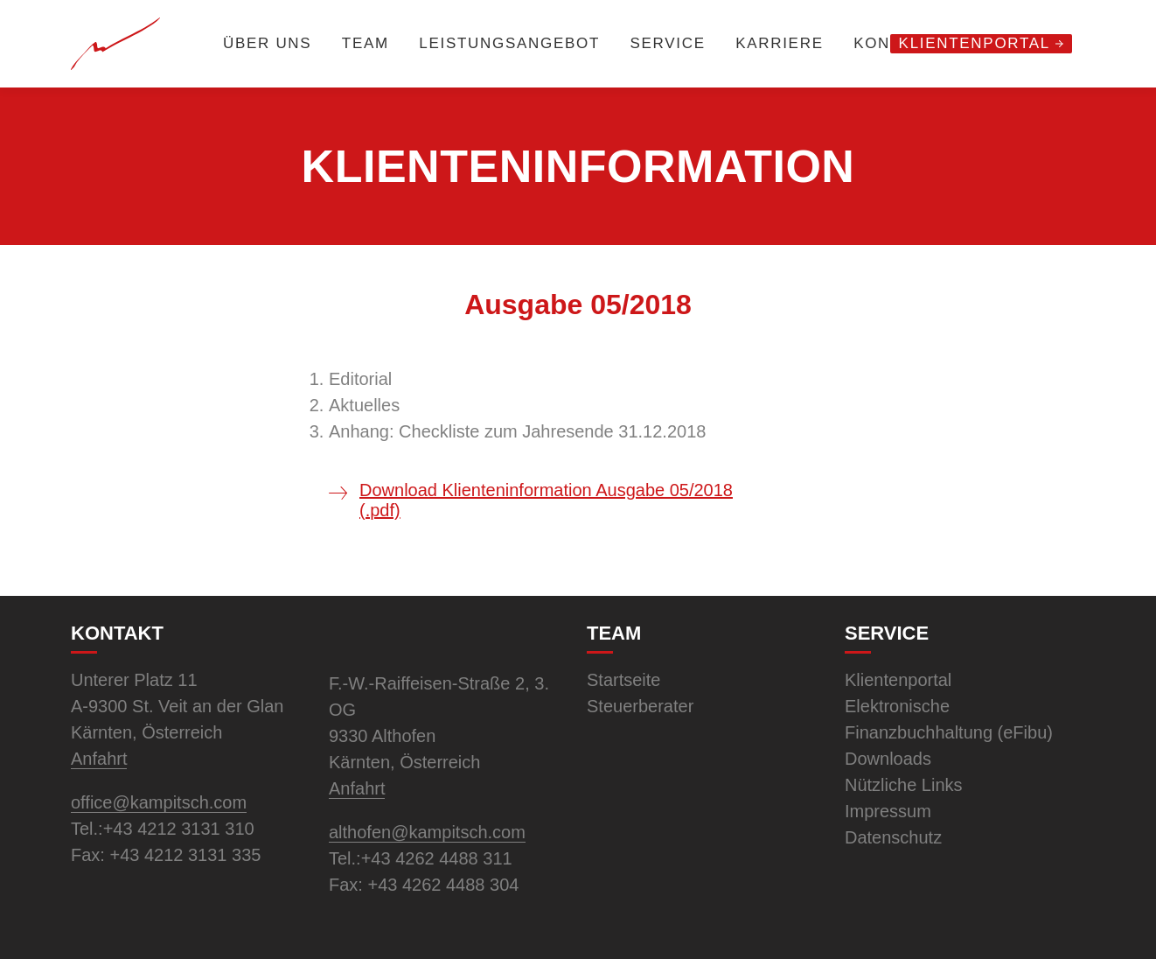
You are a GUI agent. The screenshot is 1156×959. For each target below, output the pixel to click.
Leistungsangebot (509, 43)
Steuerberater (640, 706)
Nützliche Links (904, 784)
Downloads (888, 758)
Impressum (888, 811)
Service (667, 43)
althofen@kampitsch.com (427, 832)
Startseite (623, 680)
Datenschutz (893, 837)
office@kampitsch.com (159, 802)
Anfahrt (99, 758)
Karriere (779, 43)
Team (365, 43)
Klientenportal (974, 43)
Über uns (267, 43)
